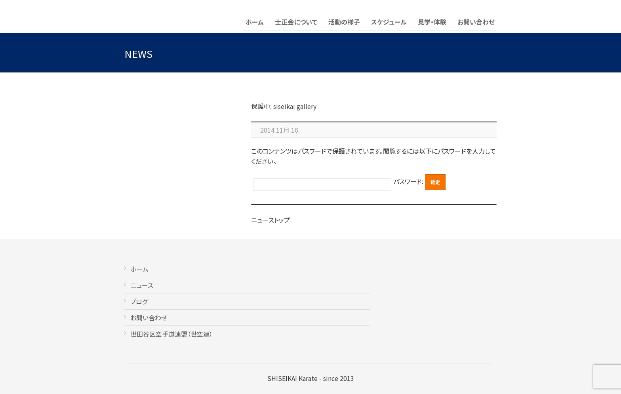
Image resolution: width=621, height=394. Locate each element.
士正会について (296, 22)
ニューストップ (270, 220)
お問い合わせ (476, 22)
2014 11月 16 (279, 130)
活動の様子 (344, 22)
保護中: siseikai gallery (283, 106)
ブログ (139, 301)
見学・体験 (432, 22)
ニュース (141, 285)
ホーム (255, 22)
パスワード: (409, 181)
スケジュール (389, 22)
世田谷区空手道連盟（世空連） (171, 334)
